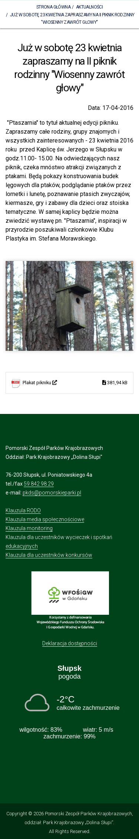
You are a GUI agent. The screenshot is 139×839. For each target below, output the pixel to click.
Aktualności (89, 7)
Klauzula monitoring (29, 528)
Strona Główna (53, 7)
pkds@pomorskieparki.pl (52, 493)
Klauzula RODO (23, 510)
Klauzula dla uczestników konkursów (49, 555)
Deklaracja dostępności (69, 643)
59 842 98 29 (39, 484)
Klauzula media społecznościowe (45, 519)
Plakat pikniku (75, 383)
